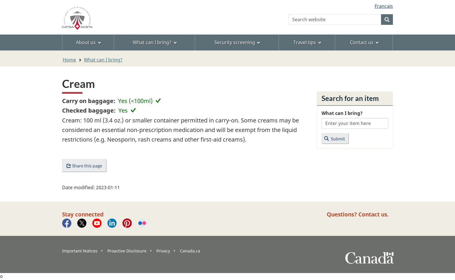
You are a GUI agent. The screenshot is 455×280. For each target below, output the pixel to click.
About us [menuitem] (88, 42)
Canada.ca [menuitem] (190, 251)
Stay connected (83, 214)
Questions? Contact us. (358, 214)
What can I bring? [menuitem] (155, 42)
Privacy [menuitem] (163, 251)
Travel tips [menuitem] (307, 42)
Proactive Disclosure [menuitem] (127, 251)
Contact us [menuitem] (364, 42)
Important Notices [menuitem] (80, 251)
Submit (334, 138)
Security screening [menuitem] (237, 42)
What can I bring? (103, 60)
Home (69, 60)
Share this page (84, 165)
